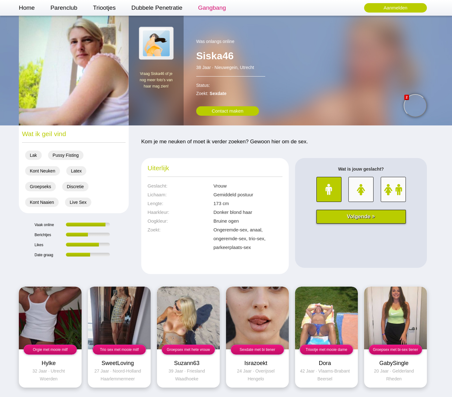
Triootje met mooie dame (326, 349)
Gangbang (212, 7)
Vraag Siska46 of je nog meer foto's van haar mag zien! (156, 79)
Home (27, 7)
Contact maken (228, 111)
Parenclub (64, 7)
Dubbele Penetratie (156, 7)
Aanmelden (395, 7)
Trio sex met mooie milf (119, 349)
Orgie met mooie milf (50, 349)
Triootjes (104, 7)
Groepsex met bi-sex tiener (395, 349)
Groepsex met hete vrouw (188, 349)
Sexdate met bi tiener (257, 349)
